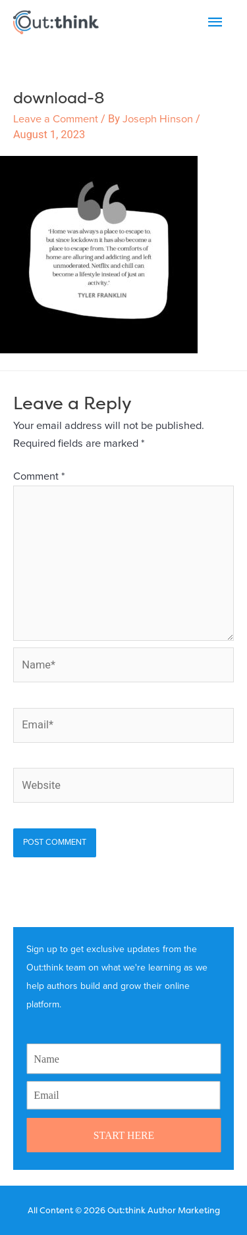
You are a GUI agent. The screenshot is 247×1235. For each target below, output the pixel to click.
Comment (39, 476)
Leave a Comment (55, 119)
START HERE (123, 1134)
